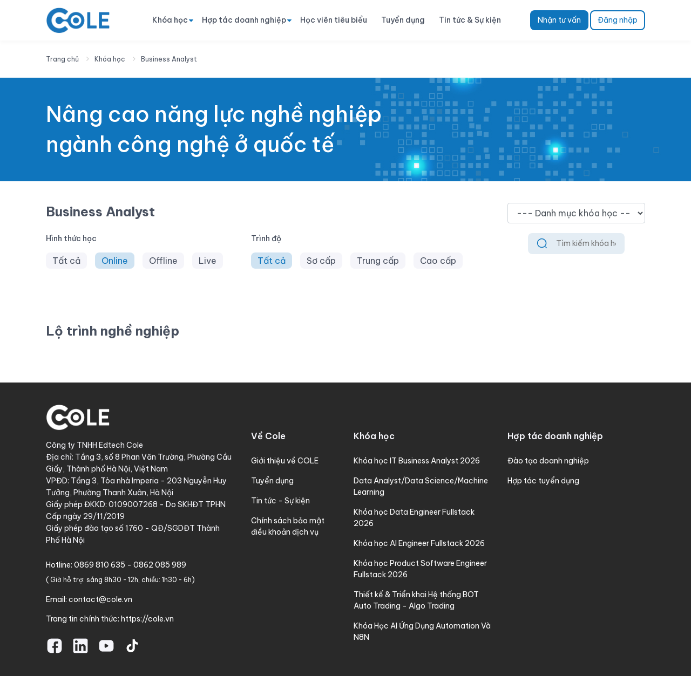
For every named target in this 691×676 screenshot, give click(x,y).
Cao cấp (438, 260)
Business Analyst (169, 59)
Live (207, 260)
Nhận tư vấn (559, 20)
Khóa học (170, 20)
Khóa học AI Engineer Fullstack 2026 (419, 543)
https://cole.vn (147, 619)
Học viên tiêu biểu (333, 20)
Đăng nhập (618, 20)
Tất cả (66, 260)
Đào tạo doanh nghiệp (548, 461)
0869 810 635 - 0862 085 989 (130, 565)
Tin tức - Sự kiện (280, 501)
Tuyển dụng (403, 20)
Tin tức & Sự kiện (470, 20)
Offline (163, 260)
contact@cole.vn (100, 599)
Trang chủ (62, 59)
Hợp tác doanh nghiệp (244, 20)
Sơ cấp (321, 260)
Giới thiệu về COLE (285, 461)
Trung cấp (378, 260)
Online (114, 260)
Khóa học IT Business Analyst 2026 (417, 461)
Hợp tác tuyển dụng (543, 481)
